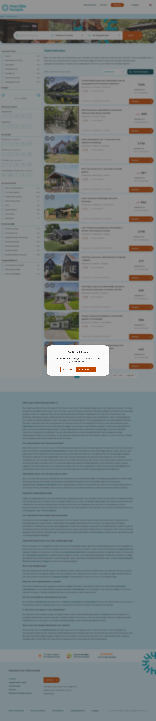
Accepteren (84, 369)
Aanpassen (67, 369)
